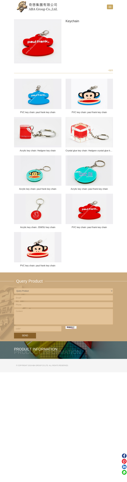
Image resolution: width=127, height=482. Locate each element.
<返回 (110, 70)
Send (25, 335)
